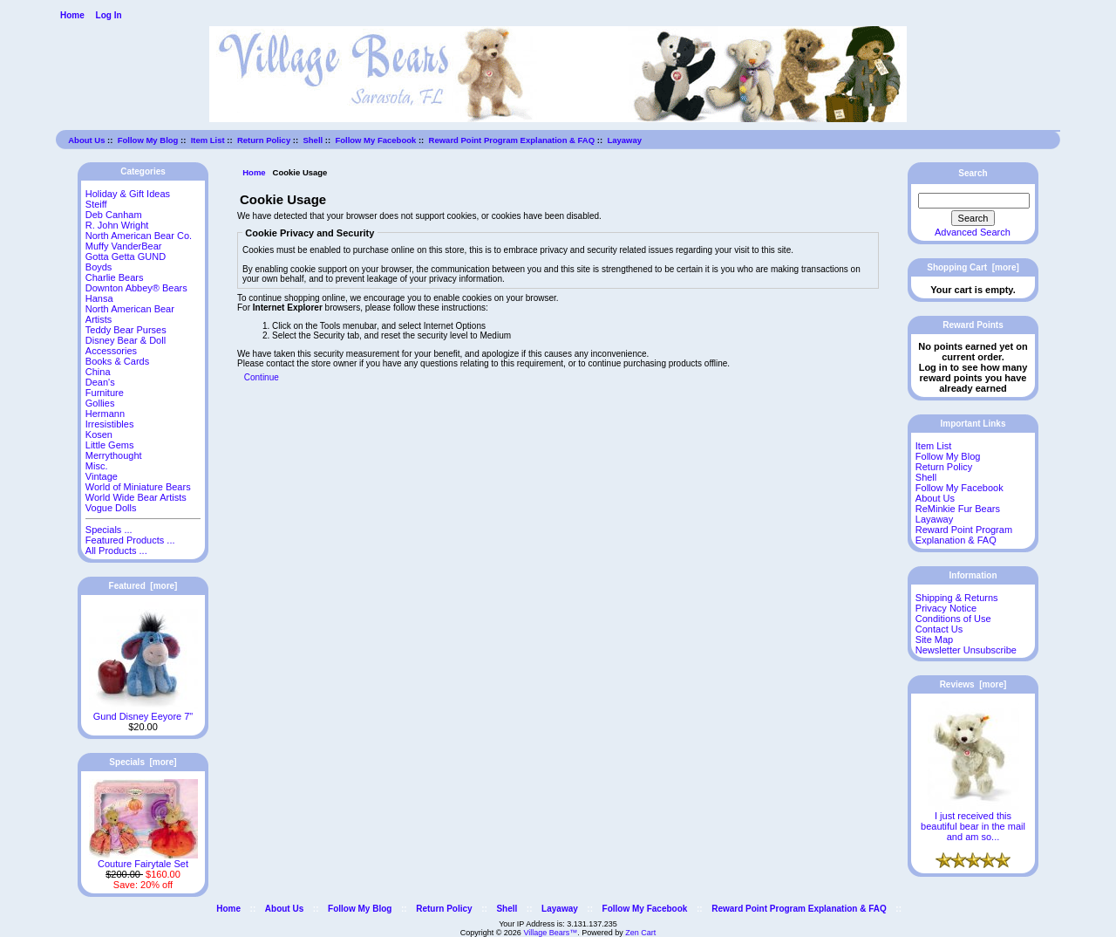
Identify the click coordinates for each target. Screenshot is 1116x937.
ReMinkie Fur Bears (957, 508)
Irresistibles (109, 424)
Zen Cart (640, 932)
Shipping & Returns (956, 597)
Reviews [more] (973, 684)
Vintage (101, 476)
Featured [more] (143, 586)
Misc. (96, 466)
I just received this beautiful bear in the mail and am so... (973, 822)
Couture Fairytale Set (143, 859)
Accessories (111, 350)
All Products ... (116, 550)
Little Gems (109, 445)
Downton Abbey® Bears (136, 288)
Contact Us (939, 629)
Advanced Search (973, 232)
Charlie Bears (114, 277)
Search (972, 173)
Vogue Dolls (111, 508)
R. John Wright (117, 225)
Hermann (105, 413)
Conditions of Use (953, 618)
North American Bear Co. (138, 235)
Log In (109, 15)
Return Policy (263, 140)
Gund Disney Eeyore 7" (143, 712)
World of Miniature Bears (138, 487)
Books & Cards (117, 361)
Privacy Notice (945, 608)
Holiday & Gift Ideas (127, 193)
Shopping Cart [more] (973, 267)
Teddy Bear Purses (126, 330)
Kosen (98, 434)
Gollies (100, 403)
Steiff (96, 204)
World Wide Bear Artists (136, 497)
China (98, 371)
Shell (313, 140)
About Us (86, 140)
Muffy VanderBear (123, 246)
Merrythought (113, 455)
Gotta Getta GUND (125, 256)
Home (72, 15)
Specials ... (109, 529)
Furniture (104, 392)
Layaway (624, 140)
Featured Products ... (130, 540)
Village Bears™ (550, 932)
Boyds (98, 267)
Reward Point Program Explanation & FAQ (512, 140)
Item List (208, 140)
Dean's (100, 382)
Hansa (99, 298)
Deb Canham (113, 214)
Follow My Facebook (375, 140)
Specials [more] (142, 762)
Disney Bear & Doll (125, 340)
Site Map (934, 639)
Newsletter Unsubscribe (966, 650)
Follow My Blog (148, 140)
